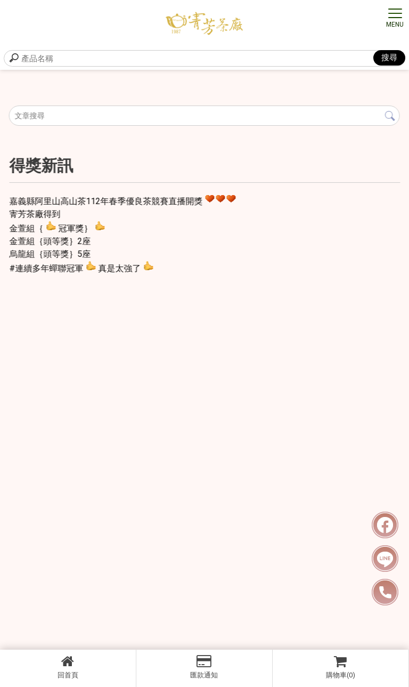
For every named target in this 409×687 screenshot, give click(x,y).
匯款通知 (204, 666)
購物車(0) (340, 666)
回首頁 (68, 666)
